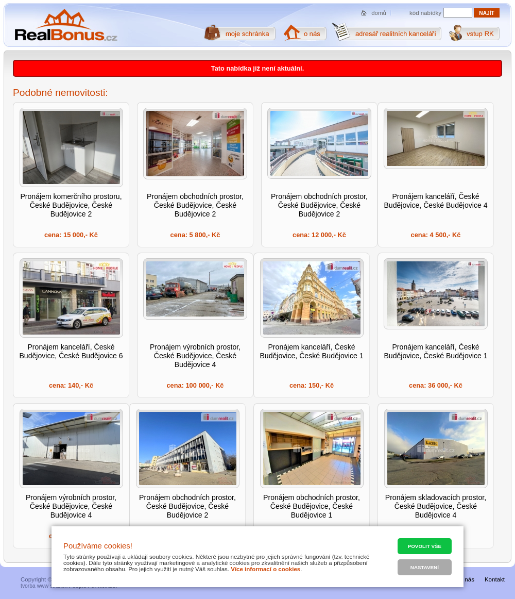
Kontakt (495, 579)
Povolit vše (424, 546)
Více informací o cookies (265, 569)
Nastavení (424, 567)
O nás (466, 579)
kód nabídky (425, 13)
